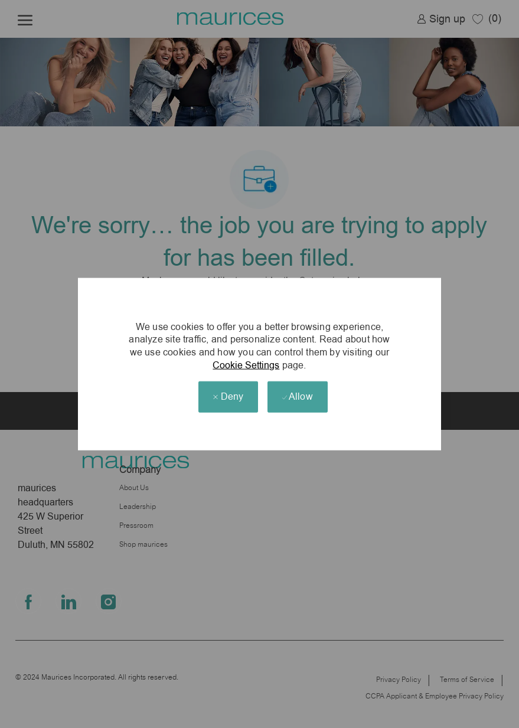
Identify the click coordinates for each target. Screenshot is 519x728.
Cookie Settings (246, 364)
